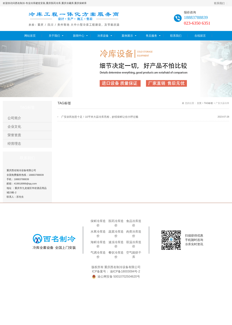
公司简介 (14, 118)
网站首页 (30, 35)
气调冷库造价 (98, 254)
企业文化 (14, 126)
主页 (199, 103)
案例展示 (127, 35)
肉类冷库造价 (133, 234)
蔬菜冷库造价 (116, 234)
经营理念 (14, 143)
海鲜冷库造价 (98, 244)
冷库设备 (103, 35)
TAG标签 (208, 103)
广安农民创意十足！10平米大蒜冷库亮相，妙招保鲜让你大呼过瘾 (145, 117)
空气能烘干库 (133, 254)
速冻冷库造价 (116, 244)
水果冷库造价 (98, 234)
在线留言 (200, 35)
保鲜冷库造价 (98, 223)
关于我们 (54, 35)
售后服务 (151, 35)
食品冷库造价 (133, 223)
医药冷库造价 (116, 223)
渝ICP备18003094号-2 (125, 271)
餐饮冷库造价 (116, 254)
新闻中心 (78, 35)
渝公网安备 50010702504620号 (119, 276)
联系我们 (219, 3)
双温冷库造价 (133, 244)
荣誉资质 (14, 135)
